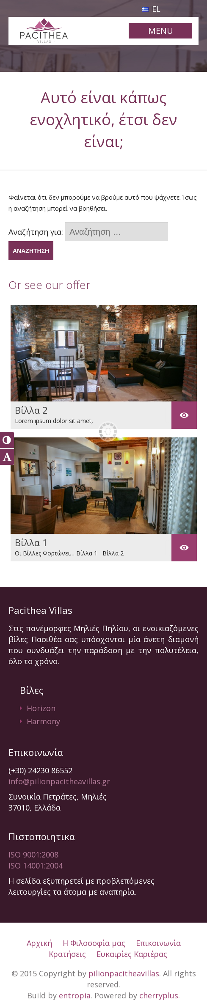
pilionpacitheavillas (123, 973)
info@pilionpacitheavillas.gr (59, 781)
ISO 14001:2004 (35, 865)
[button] (7, 439)
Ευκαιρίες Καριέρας (132, 954)
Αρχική (39, 943)
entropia (75, 995)
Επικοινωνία (158, 943)
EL (151, 9)
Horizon (41, 708)
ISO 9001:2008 (33, 854)
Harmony (43, 721)
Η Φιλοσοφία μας (94, 943)
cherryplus (158, 995)
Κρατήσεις (67, 954)
